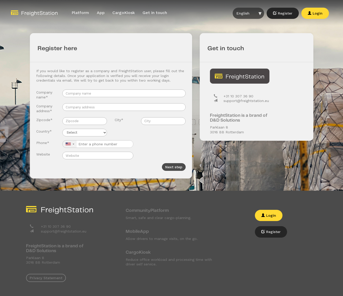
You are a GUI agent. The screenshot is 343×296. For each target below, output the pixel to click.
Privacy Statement (46, 278)
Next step (173, 167)
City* (119, 120)
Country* (44, 131)
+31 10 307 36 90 (238, 96)
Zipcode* (44, 120)
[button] (70, 144)
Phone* (42, 143)
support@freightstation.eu (246, 101)
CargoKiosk (123, 12)
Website (43, 154)
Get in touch (155, 12)
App (101, 12)
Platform (80, 12)
